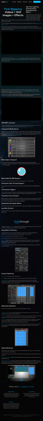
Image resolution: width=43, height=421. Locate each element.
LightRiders (16, 58)
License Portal (37, 1)
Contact (30, 1)
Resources (25, 1)
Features (14, 1)
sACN (40, 125)
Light (4, 2)
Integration (19, 1)
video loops (39, 134)
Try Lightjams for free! (26, 387)
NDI (26, 180)
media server (18, 135)
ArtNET (36, 125)
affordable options (29, 126)
